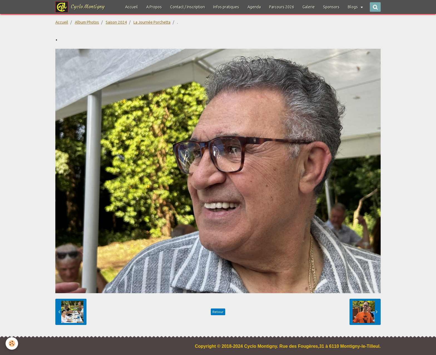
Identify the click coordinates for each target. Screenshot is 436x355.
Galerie (309, 7)
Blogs (353, 7)
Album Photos (87, 22)
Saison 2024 (116, 22)
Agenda (254, 7)
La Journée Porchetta (151, 22)
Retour (218, 312)
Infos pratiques (226, 7)
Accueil (131, 7)
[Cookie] (12, 343)
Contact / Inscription (187, 7)
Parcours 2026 (281, 7)
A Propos (154, 7)
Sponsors (331, 7)
